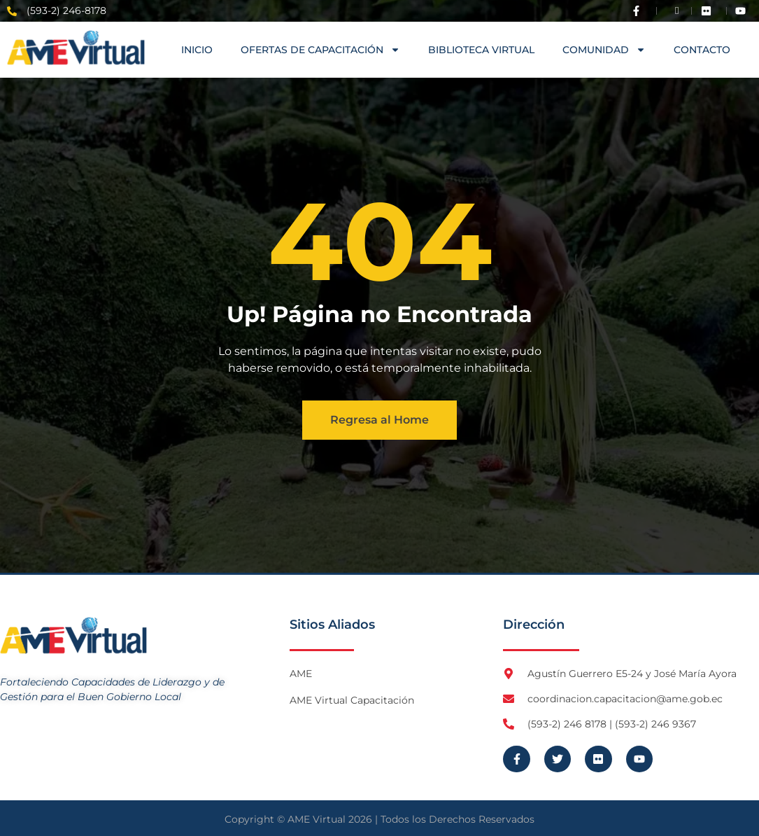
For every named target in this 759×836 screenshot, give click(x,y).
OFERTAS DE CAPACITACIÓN (320, 50)
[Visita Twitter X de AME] (674, 11)
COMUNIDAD (604, 50)
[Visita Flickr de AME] (709, 11)
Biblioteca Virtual (481, 49)
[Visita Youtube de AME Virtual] (743, 11)
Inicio (197, 49)
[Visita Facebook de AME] (639, 11)
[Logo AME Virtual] (76, 47)
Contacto (702, 49)
